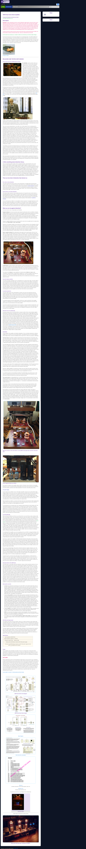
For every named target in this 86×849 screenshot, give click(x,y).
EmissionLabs (8, 6)
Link (45, 14)
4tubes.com (15, 6)
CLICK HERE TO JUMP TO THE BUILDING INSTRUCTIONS (13, 672)
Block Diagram (20, 736)
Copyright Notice (8, 4)
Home (3, 6)
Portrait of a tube (6, 55)
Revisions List (20, 788)
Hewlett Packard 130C (12, 324)
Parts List (20, 785)
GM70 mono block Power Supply (21, 713)
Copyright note (16, 848)
